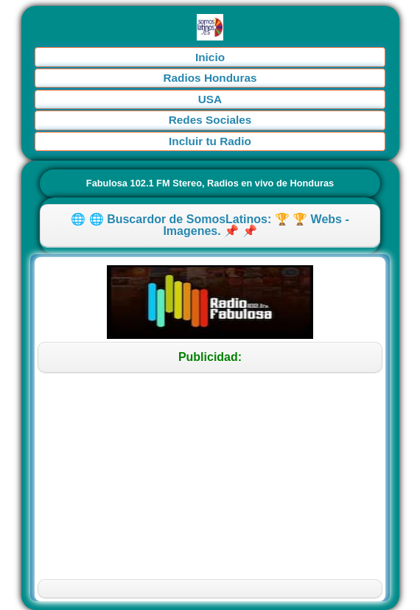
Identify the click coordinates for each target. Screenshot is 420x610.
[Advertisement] (210, 476)
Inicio (210, 57)
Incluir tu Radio (210, 141)
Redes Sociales (210, 119)
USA (210, 99)
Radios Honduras (209, 77)
